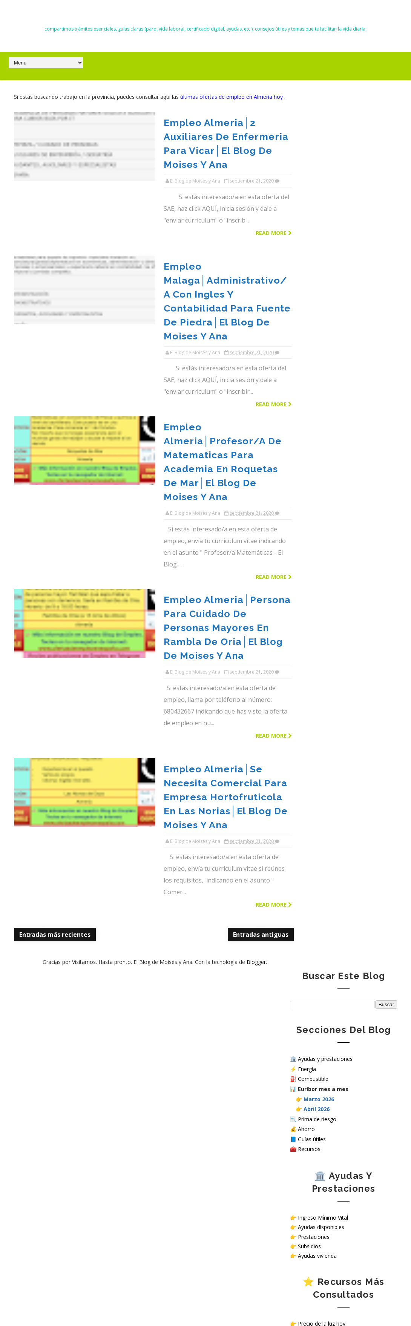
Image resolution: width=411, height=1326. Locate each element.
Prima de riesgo (317, 240)
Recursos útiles (316, 475)
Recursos (309, 270)
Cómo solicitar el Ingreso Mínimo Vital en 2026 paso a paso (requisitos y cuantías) (70, 912)
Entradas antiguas (232, 614)
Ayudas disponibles (321, 348)
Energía (307, 190)
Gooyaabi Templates (374, 1302)
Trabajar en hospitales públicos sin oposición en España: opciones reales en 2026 (70, 1077)
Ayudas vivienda (317, 377)
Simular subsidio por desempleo (337, 584)
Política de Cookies (313, 759)
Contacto (301, 746)
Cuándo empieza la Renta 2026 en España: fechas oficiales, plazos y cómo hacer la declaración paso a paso (73, 1042)
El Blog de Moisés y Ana (205, 15)
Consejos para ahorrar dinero (334, 465)
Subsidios (309, 367)
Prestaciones (314, 358)
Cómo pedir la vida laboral (330, 485)
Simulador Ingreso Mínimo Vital (336, 553)
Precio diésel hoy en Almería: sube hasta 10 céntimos (88, 1198)
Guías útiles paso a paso (327, 455)
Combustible (313, 200)
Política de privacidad (315, 753)
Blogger (242, 642)
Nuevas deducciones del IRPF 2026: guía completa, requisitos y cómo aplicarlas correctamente (68, 1163)
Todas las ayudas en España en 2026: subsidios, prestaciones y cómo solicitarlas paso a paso (70, 1008)
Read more (245, 196)
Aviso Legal (304, 765)
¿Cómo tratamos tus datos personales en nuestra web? (341, 775)
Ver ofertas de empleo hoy (330, 681)
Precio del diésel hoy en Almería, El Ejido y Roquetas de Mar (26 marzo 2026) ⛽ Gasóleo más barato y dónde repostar (72, 1120)
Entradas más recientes (54, 614)
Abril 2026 (317, 230)
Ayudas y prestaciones (325, 180)
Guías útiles (312, 260)
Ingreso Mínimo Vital (323, 339)
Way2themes (286, 1302)
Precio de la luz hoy (321, 445)
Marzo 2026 (319, 220)
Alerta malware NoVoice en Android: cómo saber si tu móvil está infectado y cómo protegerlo (73, 973)
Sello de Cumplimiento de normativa (334, 784)
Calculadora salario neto (327, 593)
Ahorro (306, 250)
